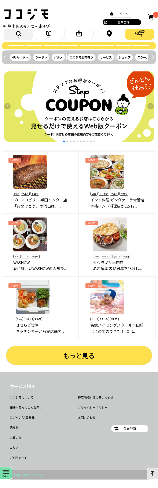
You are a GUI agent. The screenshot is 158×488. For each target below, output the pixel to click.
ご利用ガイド (18, 466)
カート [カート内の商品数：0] (150, 17)
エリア (109, 36)
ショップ (125, 66)
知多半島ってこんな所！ (26, 416)
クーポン (97, 52)
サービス (106, 66)
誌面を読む (25, 52)
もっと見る (79, 363)
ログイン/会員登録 (22, 426)
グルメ (58, 66)
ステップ (139, 36)
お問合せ (132, 52)
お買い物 (16, 446)
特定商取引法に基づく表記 (95, 406)
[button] (153, 65)
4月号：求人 (20, 66)
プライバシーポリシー (92, 416)
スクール (143, 66)
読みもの (49, 36)
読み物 (14, 436)
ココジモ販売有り (81, 66)
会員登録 (121, 22)
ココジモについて (21, 406)
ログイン (120, 14)
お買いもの (79, 36)
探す (18, 36)
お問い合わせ (87, 426)
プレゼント (61, 52)
